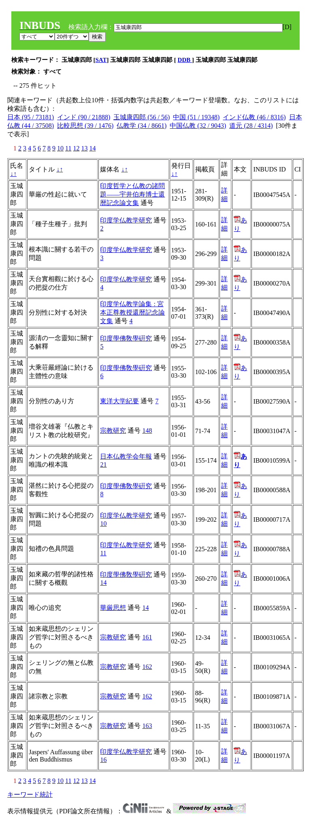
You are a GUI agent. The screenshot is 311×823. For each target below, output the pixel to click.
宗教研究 (113, 430)
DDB (185, 60)
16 (103, 759)
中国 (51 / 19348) (196, 117)
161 (147, 637)
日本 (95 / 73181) (30, 117)
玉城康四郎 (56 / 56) (141, 117)
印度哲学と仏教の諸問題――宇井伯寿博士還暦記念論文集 (132, 194)
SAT (101, 60)
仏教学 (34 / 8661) (141, 125)
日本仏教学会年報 (126, 456)
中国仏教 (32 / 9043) (198, 125)
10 (60, 148)
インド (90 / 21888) (83, 117)
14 (92, 148)
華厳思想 (113, 607)
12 (76, 148)
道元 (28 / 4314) (251, 125)
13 (84, 148)
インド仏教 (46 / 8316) (254, 117)
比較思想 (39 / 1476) (85, 125)
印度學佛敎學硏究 (126, 338)
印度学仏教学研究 (126, 220)
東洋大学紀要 (119, 401)
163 (147, 725)
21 (103, 464)
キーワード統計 (30, 794)
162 (147, 666)
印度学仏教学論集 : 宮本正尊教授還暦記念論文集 (132, 312)
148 (147, 430)
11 (68, 148)
